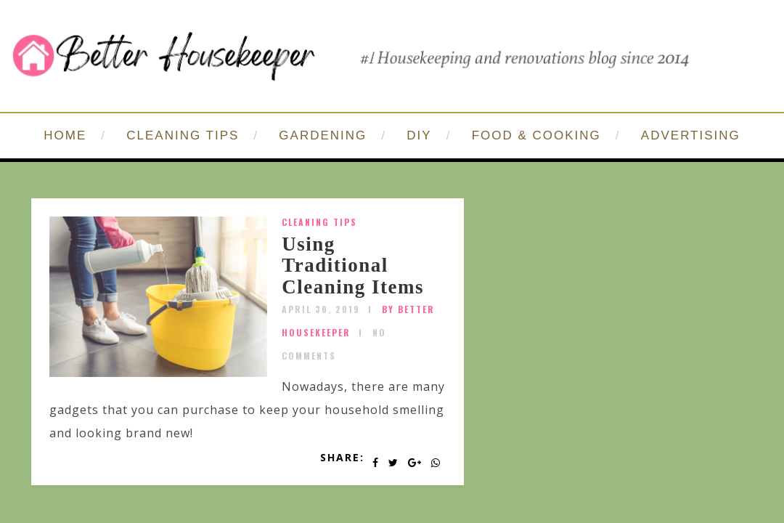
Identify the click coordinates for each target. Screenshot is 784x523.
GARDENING (323, 135)
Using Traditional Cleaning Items (353, 265)
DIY (419, 135)
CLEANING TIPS (182, 135)
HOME (65, 135)
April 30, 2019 (321, 309)
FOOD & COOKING (536, 135)
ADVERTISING (690, 135)
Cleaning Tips (319, 222)
